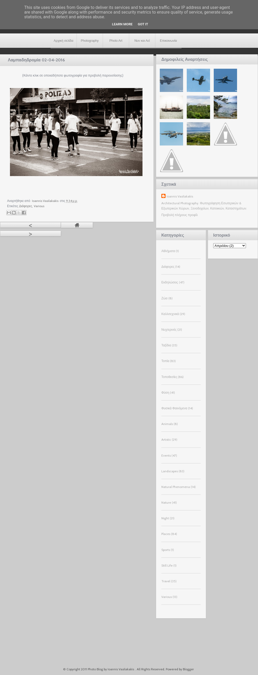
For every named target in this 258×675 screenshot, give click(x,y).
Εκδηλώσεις (169, 282)
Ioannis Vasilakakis (180, 196)
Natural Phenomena (175, 487)
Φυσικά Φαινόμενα (174, 408)
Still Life (167, 565)
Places (165, 534)
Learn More (122, 24)
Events (166, 455)
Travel (165, 581)
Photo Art (115, 41)
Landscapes (169, 471)
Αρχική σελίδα (63, 41)
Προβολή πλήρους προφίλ (179, 215)
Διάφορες (25, 206)
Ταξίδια (166, 345)
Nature (166, 502)
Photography (89, 41)
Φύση (165, 392)
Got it (143, 24)
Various (39, 206)
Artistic (166, 439)
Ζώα (164, 298)
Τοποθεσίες (169, 377)
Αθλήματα (168, 251)
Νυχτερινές (169, 329)
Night (165, 518)
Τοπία (165, 361)
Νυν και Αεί (142, 41)
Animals (167, 424)
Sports (165, 550)
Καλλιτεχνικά (170, 314)
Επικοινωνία (168, 41)
